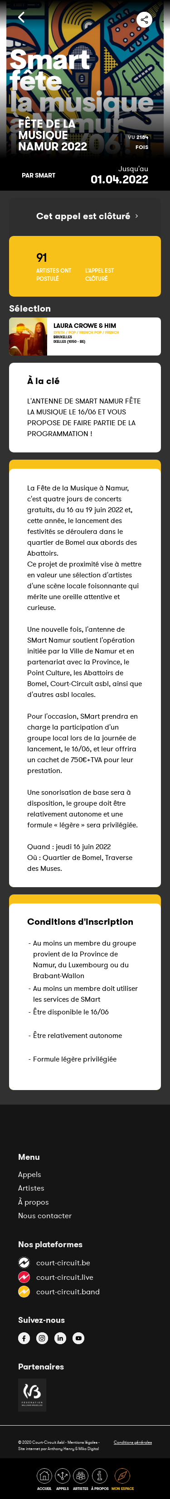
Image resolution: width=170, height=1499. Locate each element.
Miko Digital (88, 1448)
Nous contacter (45, 1215)
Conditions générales (133, 1442)
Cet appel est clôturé (83, 216)
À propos (33, 1202)
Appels (29, 1174)
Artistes (31, 1188)
